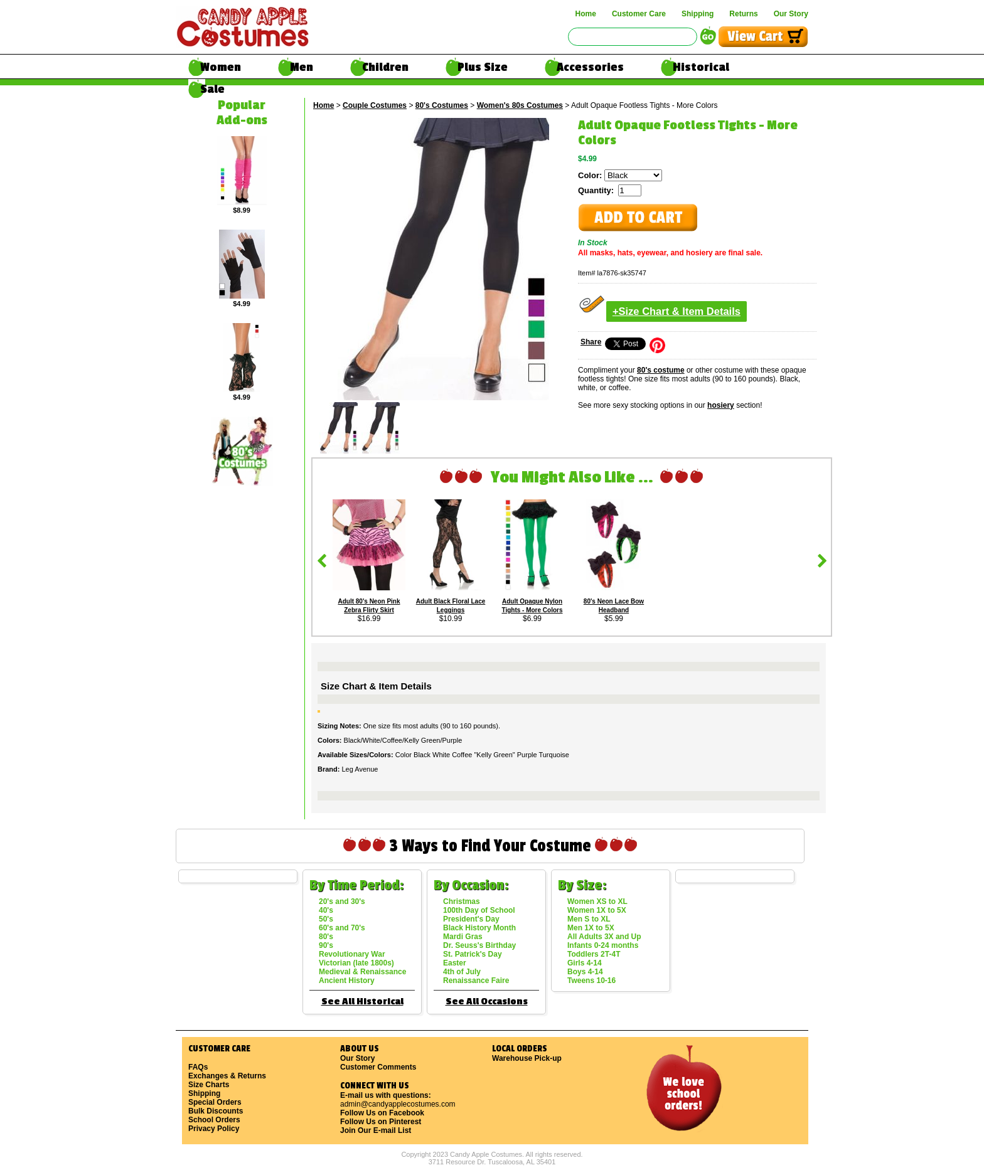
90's (326, 945)
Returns (743, 13)
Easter (454, 963)
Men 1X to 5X (590, 927)
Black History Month (479, 927)
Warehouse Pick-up (527, 1058)
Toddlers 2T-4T (593, 954)
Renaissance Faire (476, 980)
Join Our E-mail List (375, 1130)
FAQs (198, 1067)
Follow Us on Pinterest (380, 1121)
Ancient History (347, 980)
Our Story (791, 13)
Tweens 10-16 (591, 980)
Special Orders (215, 1102)
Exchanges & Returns (227, 1075)
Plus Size (482, 67)
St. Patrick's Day (472, 954)
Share (590, 342)
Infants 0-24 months (602, 945)
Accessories (590, 67)
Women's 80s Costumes (520, 105)
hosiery (720, 405)
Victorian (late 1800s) (356, 963)
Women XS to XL (597, 901)
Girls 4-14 (584, 963)
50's (326, 919)
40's (326, 910)
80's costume (661, 370)
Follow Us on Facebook (382, 1113)
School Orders (214, 1119)
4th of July (462, 971)
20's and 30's (342, 901)
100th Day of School (479, 910)
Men (301, 67)
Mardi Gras (463, 936)
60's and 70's (342, 927)
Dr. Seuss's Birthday (479, 945)
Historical (701, 67)
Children (385, 67)
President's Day (471, 919)
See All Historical (362, 1002)
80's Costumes (441, 105)
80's (326, 936)
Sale (212, 89)
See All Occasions (487, 1002)
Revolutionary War (352, 954)
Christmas (461, 901)
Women (220, 67)
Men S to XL (589, 919)
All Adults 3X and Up (604, 936)
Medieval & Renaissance (362, 971)
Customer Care (639, 13)
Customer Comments (378, 1067)
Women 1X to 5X (596, 910)
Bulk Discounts (215, 1111)
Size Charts (208, 1084)
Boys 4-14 (585, 971)
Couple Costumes (375, 105)
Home (585, 13)
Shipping (698, 13)
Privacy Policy (213, 1128)
